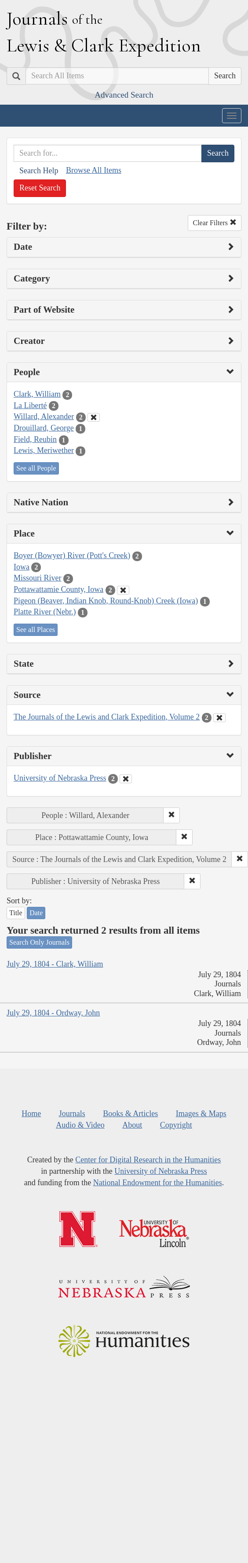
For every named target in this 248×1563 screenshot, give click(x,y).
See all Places (35, 629)
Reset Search (39, 187)
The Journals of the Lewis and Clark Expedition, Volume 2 (107, 716)
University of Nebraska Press (60, 778)
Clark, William (37, 394)
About (132, 1125)
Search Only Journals (39, 942)
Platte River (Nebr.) (45, 611)
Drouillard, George (44, 428)
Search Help (38, 170)
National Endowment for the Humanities (157, 1182)
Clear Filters (215, 222)
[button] (171, 815)
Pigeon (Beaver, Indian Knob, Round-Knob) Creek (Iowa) (106, 600)
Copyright (176, 1125)
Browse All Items (93, 170)
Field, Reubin (35, 439)
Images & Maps (201, 1113)
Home (31, 1113)
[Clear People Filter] (94, 417)
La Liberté (30, 405)
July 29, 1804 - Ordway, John (53, 1012)
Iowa (21, 566)
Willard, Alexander (44, 416)
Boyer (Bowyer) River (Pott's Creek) (72, 555)
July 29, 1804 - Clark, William (55, 964)
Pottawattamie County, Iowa (58, 589)
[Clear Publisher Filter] (126, 778)
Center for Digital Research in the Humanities (148, 1159)
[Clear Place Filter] (123, 590)
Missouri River (38, 577)
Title (15, 913)
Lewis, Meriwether (44, 450)
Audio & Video (80, 1125)
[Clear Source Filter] (219, 717)
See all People (36, 468)
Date (36, 913)
